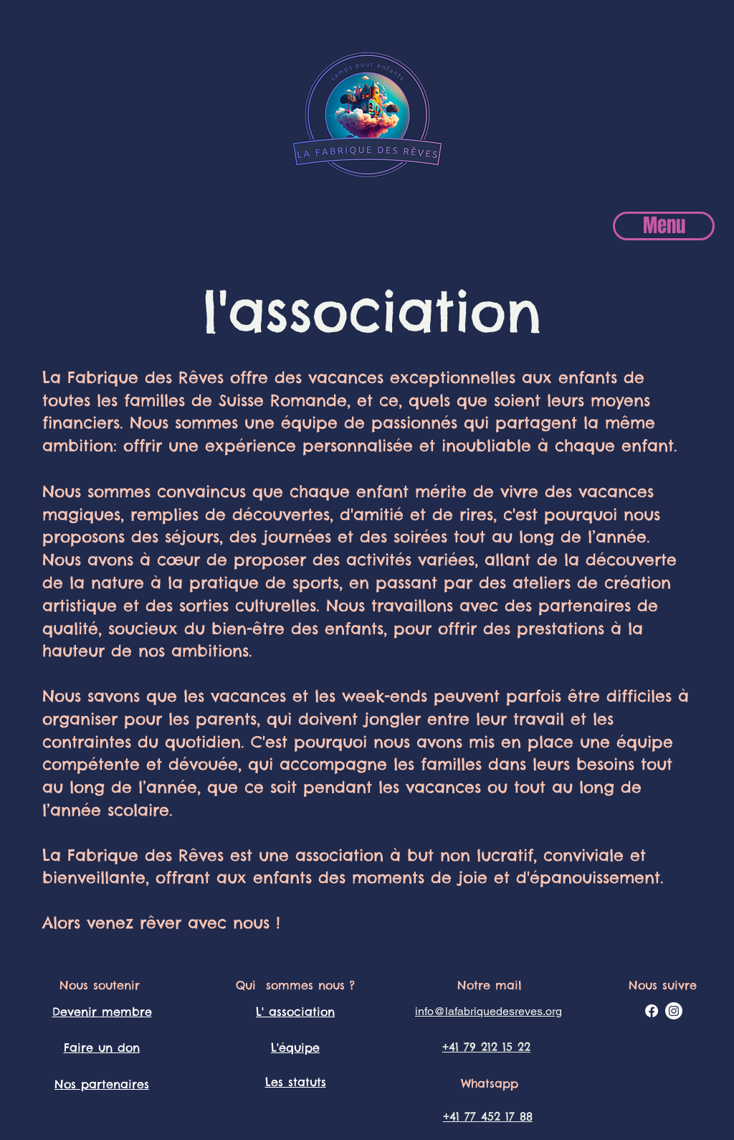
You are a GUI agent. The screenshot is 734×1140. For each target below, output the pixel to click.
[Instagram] (673, 1010)
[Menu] (664, 226)
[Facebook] (651, 1010)
